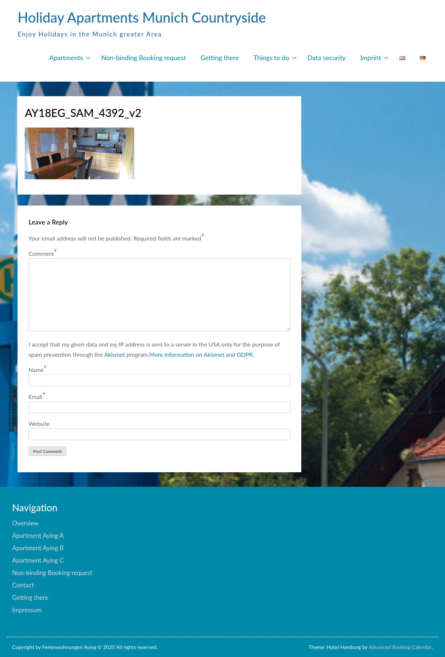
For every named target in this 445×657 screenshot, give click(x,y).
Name (37, 369)
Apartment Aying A (37, 535)
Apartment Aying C (38, 560)
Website (39, 423)
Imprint (370, 58)
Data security (326, 58)
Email (36, 396)
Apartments (66, 58)
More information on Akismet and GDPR (201, 354)
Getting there (220, 58)
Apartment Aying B (37, 548)
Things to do (271, 58)
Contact (23, 585)
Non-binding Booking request (143, 58)
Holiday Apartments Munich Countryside (142, 17)
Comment (42, 253)
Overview (25, 523)
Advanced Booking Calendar (400, 647)
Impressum (27, 610)
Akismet (114, 354)
